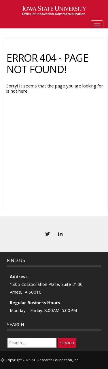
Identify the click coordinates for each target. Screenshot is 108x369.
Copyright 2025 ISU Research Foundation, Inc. (42, 360)
